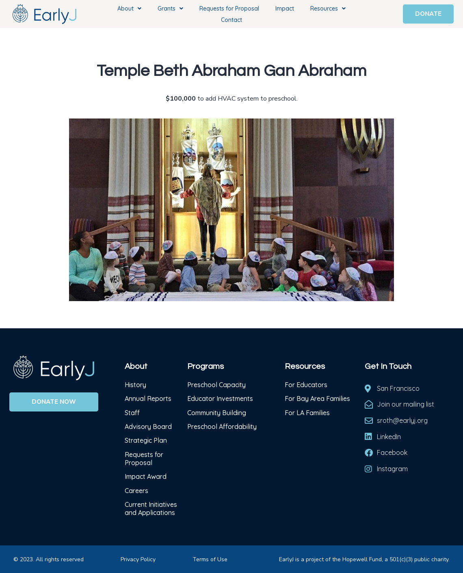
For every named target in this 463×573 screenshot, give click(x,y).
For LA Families (307, 413)
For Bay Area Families (317, 398)
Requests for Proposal (229, 8)
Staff (132, 413)
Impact (284, 8)
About (129, 8)
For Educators (306, 385)
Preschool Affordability (222, 426)
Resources (328, 8)
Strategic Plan (146, 440)
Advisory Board (148, 426)
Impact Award (146, 476)
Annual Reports (148, 398)
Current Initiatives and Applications (151, 508)
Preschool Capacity (216, 385)
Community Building (216, 413)
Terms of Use (210, 559)
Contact (231, 20)
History (136, 385)
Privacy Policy (138, 559)
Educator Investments (220, 398)
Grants (170, 8)
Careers (136, 491)
